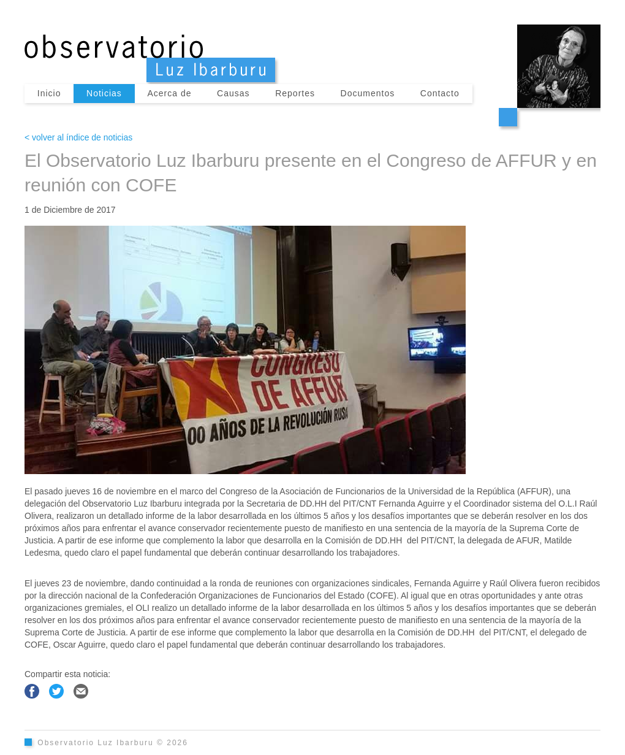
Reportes (295, 93)
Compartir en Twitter (56, 691)
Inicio (49, 93)
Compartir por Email (81, 691)
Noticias (104, 93)
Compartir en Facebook (32, 691)
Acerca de (169, 93)
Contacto (440, 93)
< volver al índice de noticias (78, 137)
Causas (233, 93)
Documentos (368, 93)
